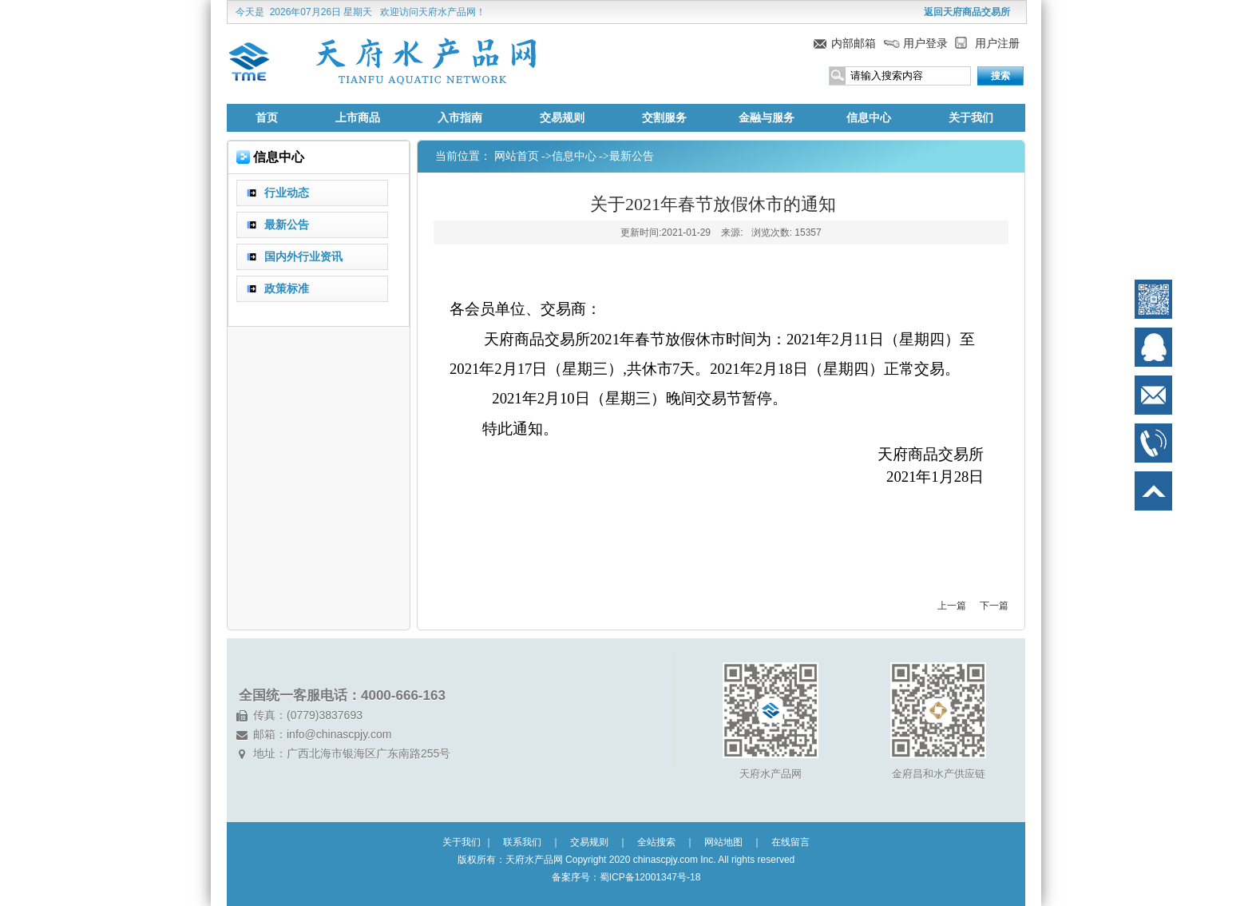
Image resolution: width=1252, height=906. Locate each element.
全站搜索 (656, 842)
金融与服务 (766, 118)
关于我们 (971, 118)
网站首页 (516, 156)
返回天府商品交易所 (967, 12)
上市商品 (357, 118)
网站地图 (723, 842)
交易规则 (562, 118)
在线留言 (790, 842)
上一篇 (951, 605)
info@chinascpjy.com (339, 734)
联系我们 (522, 842)
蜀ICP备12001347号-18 (650, 877)
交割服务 (664, 118)
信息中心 (868, 118)
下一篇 (994, 605)
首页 (267, 118)
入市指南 (460, 118)
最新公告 (631, 156)
